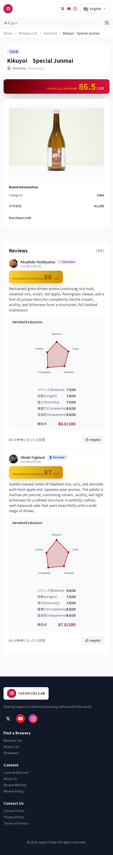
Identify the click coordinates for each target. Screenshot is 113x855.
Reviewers (11, 753)
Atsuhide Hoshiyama (38, 261)
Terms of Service (16, 823)
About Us (10, 778)
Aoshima (50, 33)
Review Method (15, 785)
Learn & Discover (16, 772)
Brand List (11, 746)
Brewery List (28, 33)
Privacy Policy (14, 817)
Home (8, 33)
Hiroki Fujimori (33, 457)
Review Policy (14, 791)
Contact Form (14, 810)
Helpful (93, 439)
